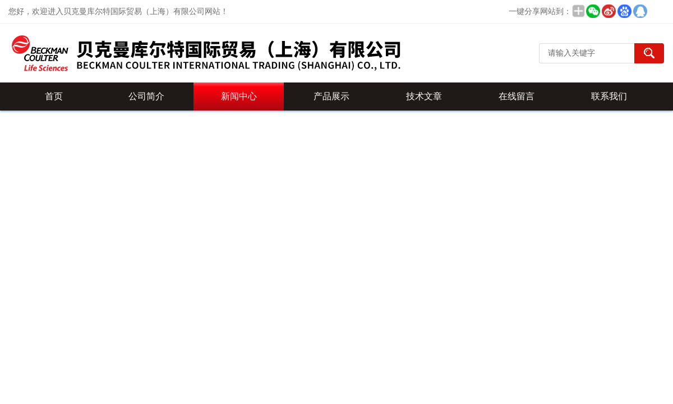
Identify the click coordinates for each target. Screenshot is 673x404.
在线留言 (516, 96)
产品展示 (331, 96)
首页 (54, 96)
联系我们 (609, 96)
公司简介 (146, 96)
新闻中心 (239, 96)
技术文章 (424, 96)
